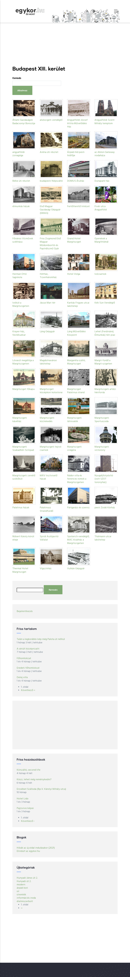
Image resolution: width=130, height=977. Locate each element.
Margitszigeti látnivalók (74, 419)
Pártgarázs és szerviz (78, 508)
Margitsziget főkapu (23, 389)
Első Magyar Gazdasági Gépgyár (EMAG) (50, 209)
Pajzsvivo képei (25, 808)
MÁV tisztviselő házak (48, 477)
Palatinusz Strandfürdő (46, 509)
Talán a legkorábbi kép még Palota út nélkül (41, 639)
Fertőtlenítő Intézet (78, 206)
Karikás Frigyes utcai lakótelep (78, 304)
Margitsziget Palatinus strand (76, 391)
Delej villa (22, 677)
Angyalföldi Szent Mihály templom (104, 121)
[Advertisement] (65, 44)
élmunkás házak (21, 206)
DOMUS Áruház (75, 181)
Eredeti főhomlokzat (28, 668)
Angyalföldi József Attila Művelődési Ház (77, 123)
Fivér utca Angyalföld (101, 208)
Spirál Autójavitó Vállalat (49, 538)
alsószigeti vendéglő (51, 120)
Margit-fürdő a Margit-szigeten (103, 362)
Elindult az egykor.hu (28, 851)
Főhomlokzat (24, 658)
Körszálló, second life (28, 770)
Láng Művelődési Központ (76, 333)
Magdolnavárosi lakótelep (48, 362)
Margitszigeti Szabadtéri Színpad (23, 448)
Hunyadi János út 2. (27, 878)
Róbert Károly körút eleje (23, 538)
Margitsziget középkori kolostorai (51, 391)
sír (18, 891)
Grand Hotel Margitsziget (74, 240)
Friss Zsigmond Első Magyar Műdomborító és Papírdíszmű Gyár (50, 244)
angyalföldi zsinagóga (18, 154)
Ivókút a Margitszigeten (20, 304)
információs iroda (26, 898)
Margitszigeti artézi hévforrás (105, 391)
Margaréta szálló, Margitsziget (76, 362)
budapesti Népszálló (51, 181)
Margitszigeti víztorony (102, 448)
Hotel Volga (73, 274)
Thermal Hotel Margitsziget (20, 570)
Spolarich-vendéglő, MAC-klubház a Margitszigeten (78, 539)
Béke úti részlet (21, 181)
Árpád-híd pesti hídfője (76, 154)
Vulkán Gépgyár (76, 569)
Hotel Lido (22, 799)
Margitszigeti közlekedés (47, 419)
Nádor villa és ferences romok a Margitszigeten (76, 479)
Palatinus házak (20, 508)
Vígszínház (46, 569)
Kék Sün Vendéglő (105, 303)
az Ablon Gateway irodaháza (105, 154)
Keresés (16, 78)
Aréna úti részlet (49, 152)
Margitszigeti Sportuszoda (102, 419)
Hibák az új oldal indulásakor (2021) (36, 848)
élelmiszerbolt (25, 901)
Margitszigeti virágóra (74, 448)
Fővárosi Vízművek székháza (22, 240)
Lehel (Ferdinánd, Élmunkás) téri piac (105, 333)
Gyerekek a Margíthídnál (101, 240)
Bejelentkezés (25, 611)
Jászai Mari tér (47, 303)
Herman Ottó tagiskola (19, 275)
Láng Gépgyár (47, 332)
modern (21, 885)
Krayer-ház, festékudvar (19, 333)
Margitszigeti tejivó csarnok (50, 448)
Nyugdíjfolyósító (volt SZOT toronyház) (104, 479)
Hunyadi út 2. (24, 881)
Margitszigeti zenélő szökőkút (23, 477)
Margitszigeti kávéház (19, 419)
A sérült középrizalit (28, 649)
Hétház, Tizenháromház (48, 275)
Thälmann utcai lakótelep (103, 538)
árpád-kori (22, 888)
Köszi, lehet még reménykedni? (34, 779)
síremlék (21, 895)
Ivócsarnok (100, 274)
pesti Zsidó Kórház (105, 508)
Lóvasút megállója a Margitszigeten (23, 362)
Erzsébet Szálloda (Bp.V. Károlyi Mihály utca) (41, 789)
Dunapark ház (102, 181)
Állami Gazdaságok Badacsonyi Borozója (23, 121)
